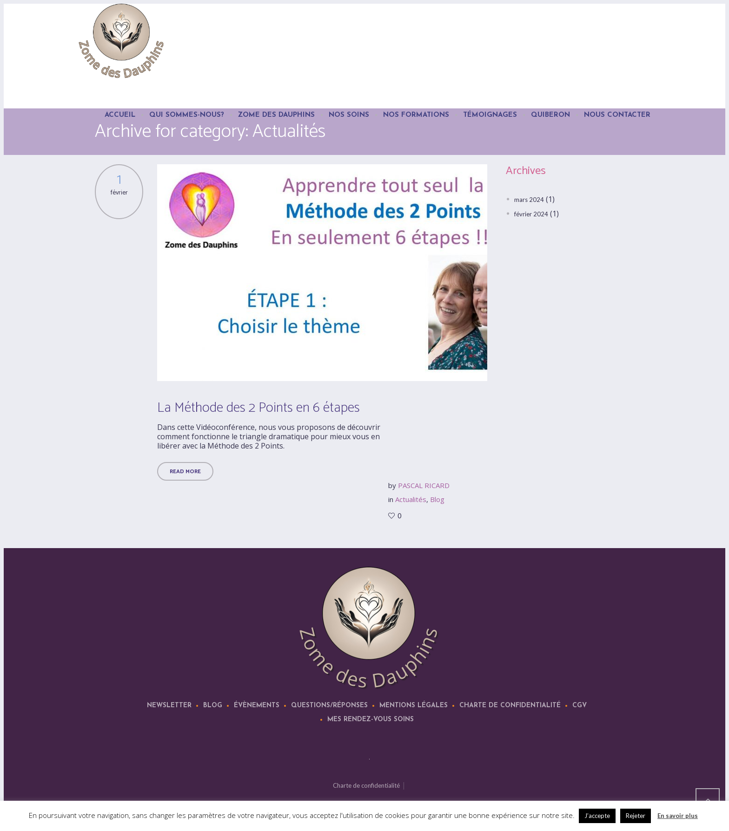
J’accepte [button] (597, 815)
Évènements (256, 705)
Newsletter (169, 705)
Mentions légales (413, 705)
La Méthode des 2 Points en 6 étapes (258, 407)
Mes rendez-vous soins (370, 719)
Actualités (410, 499)
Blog (437, 499)
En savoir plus (677, 815)
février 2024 (531, 214)
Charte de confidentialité (510, 705)
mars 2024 (529, 199)
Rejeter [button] (635, 815)
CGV (579, 705)
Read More (185, 471)
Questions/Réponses (329, 705)
